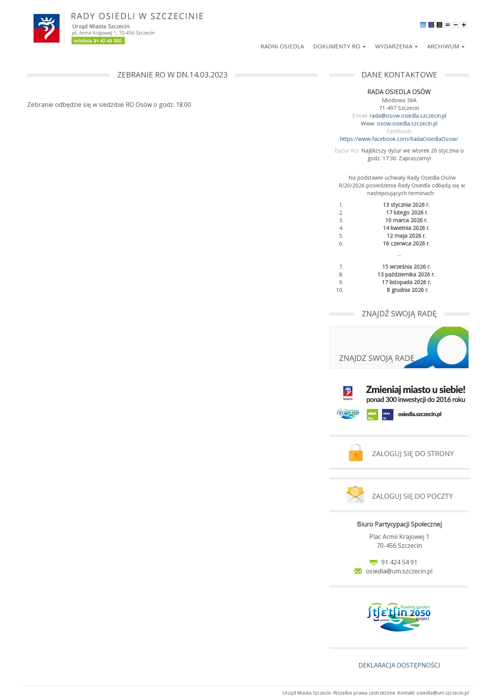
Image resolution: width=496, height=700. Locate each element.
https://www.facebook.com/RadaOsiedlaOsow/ (399, 138)
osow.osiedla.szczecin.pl (407, 123)
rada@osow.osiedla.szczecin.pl (408, 115)
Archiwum (446, 46)
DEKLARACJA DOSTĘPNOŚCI (399, 665)
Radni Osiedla (282, 46)
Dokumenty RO (339, 46)
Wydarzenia (396, 46)
